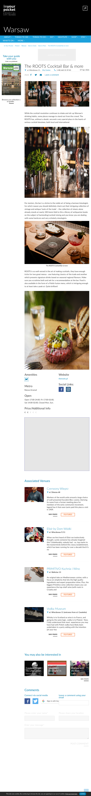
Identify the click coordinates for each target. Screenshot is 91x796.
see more (53, 514)
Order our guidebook (11, 61)
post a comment (52, 75)
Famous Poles (31, 674)
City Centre (46, 70)
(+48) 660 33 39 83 (64, 70)
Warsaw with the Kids (77, 669)
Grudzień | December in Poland (54, 669)
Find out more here (71, 794)
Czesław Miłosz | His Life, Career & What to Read (34, 669)
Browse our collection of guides (10, 100)
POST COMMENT (80, 746)
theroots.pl (63, 379)
